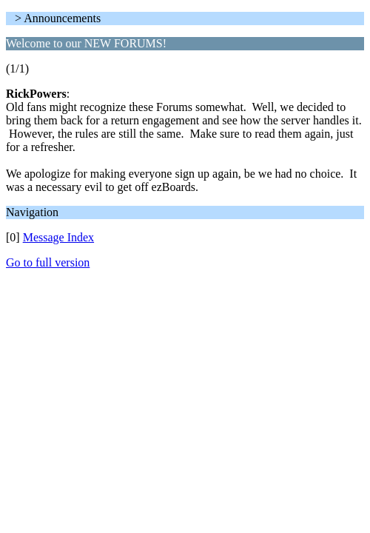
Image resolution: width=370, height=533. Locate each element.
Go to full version (48, 262)
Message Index (58, 237)
